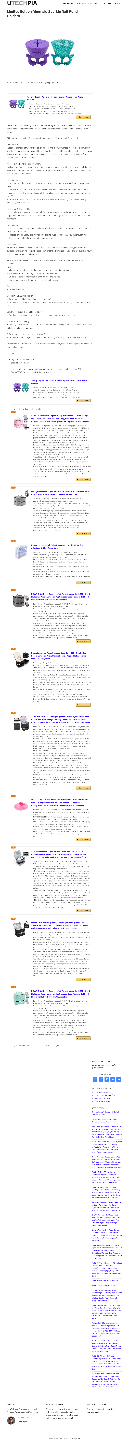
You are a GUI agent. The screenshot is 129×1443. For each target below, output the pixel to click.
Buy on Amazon (84, 117)
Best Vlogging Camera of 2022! (106, 1095)
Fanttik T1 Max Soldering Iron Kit (103, 1285)
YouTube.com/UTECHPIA (71, 1439)
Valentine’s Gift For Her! (103, 1098)
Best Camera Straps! (102, 1092)
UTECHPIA (25, 4)
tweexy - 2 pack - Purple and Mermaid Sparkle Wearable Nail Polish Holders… (55, 98)
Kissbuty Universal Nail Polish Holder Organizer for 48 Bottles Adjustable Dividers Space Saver (57, 546)
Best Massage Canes (102, 1101)
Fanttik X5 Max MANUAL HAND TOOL (105, 1281)
